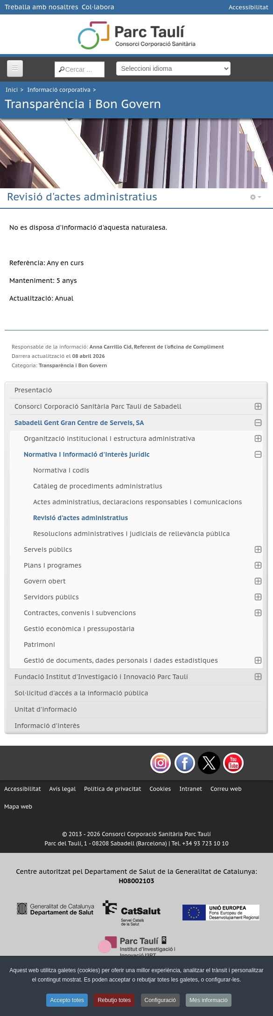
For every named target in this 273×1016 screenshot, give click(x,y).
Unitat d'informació (45, 709)
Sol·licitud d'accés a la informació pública (81, 693)
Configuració (160, 1000)
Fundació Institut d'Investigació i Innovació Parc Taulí (101, 677)
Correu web (226, 788)
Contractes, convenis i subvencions (80, 613)
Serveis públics (48, 549)
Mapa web (18, 806)
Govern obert (45, 581)
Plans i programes (53, 565)
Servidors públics (51, 597)
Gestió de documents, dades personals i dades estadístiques (121, 660)
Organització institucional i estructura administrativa (109, 438)
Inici (12, 89)
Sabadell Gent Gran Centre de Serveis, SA (79, 423)
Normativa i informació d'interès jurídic (87, 454)
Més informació (208, 1000)
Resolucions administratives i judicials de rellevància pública (131, 533)
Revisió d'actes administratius (80, 518)
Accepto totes (67, 1000)
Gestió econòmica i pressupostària (79, 629)
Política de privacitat (112, 788)
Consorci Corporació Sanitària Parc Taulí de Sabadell (98, 406)
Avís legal (62, 788)
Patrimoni (39, 644)
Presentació (33, 390)
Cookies (160, 788)
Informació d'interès (47, 725)
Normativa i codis (61, 470)
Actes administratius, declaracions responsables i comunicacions (137, 502)
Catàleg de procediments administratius (97, 486)
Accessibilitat (248, 7)
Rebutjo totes (114, 1000)
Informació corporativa (59, 89)
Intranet (190, 788)
